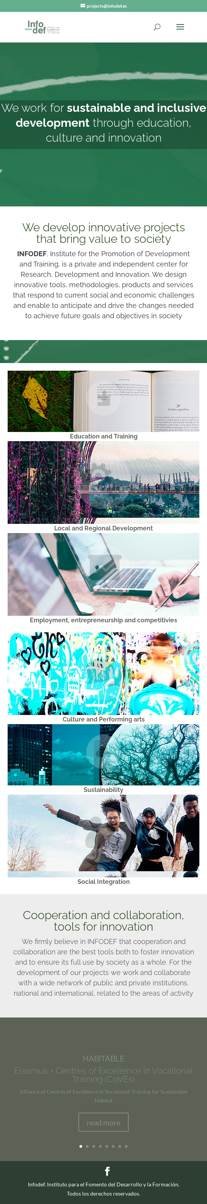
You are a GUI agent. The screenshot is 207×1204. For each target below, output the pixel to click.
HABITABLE (104, 1061)
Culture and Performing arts (104, 719)
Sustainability (103, 789)
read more (103, 1124)
